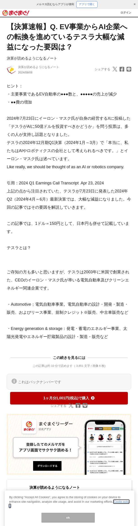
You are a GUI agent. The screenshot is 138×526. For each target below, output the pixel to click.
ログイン (125, 12)
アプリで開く (87, 4)
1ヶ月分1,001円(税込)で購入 (69, 398)
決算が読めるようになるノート (32, 58)
